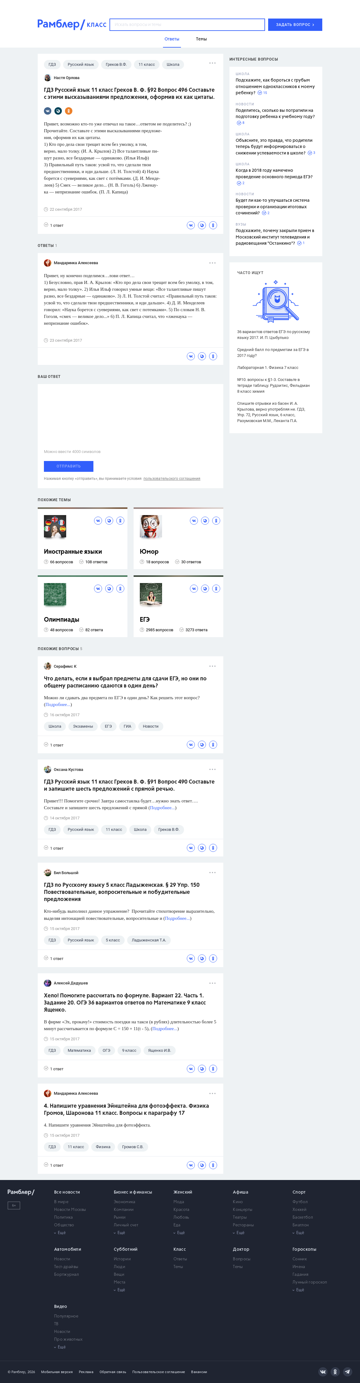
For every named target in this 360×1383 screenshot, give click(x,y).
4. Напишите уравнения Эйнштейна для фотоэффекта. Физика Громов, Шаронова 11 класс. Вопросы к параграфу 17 (126, 1109)
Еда (177, 1225)
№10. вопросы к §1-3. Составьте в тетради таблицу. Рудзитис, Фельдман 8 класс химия (273, 385)
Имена (299, 1267)
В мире (61, 1202)
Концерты (242, 1210)
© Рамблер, (17, 1372)
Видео (60, 1307)
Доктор (241, 1249)
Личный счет (126, 1225)
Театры (240, 1218)
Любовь (181, 1218)
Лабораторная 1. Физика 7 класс (267, 367)
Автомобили (67, 1249)
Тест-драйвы (66, 1267)
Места (120, 1282)
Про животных (68, 1340)
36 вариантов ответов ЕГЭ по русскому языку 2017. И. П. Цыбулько (273, 334)
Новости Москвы (70, 1210)
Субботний (126, 1249)
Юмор (149, 552)
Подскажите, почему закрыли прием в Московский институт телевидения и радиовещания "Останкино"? (275, 237)
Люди (119, 1267)
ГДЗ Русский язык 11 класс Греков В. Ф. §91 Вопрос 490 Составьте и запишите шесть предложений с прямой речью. (129, 785)
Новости (62, 1259)
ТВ (56, 1324)
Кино (238, 1202)
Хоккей (299, 1210)
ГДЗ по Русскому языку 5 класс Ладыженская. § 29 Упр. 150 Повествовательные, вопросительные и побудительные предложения (121, 892)
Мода (179, 1202)
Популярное (66, 1316)
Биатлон (301, 1225)
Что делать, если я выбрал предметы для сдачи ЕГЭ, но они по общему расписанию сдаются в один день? (125, 682)
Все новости (67, 1192)
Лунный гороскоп (310, 1282)
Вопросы (242, 1259)
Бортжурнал (66, 1275)
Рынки (120, 1218)
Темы (178, 1267)
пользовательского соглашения (172, 478)
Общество (64, 1225)
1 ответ (53, 225)
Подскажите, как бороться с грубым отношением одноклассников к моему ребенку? (275, 86)
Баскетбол (303, 1218)
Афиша (240, 1192)
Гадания (300, 1275)
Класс (180, 1249)
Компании (124, 1210)
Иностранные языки (73, 552)
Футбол (300, 1202)
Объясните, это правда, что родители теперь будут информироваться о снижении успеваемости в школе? (274, 146)
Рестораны (243, 1225)
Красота (182, 1210)
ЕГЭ (145, 620)
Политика (63, 1218)
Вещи (119, 1275)
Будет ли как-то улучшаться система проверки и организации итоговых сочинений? (273, 206)
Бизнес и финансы (133, 1192)
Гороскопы (304, 1249)
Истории (122, 1259)
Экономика (124, 1202)
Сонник (300, 1259)
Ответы (180, 1259)
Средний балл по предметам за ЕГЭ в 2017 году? (273, 352)
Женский (183, 1192)
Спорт (299, 1192)
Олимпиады (61, 620)
